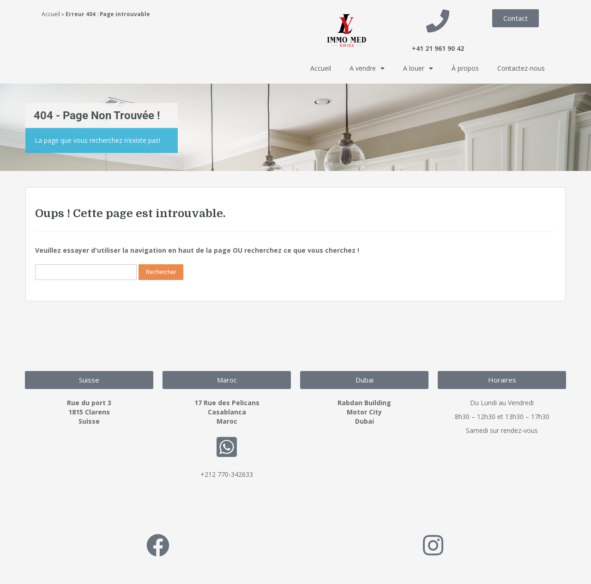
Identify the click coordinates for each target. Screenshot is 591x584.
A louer (418, 68)
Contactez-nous (521, 68)
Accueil (51, 14)
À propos (465, 68)
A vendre (367, 68)
